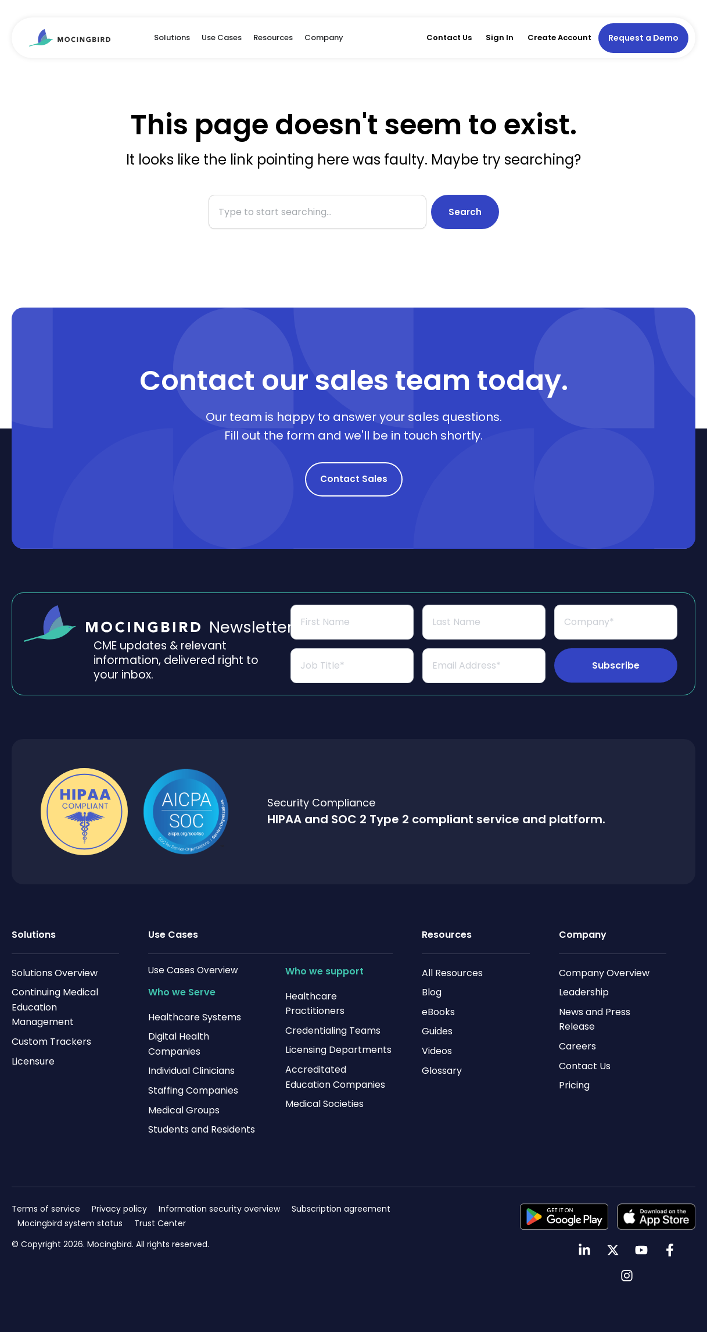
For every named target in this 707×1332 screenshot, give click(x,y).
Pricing (574, 1085)
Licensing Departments (338, 1050)
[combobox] (317, 212)
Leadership (584, 992)
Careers (577, 1046)
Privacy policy (119, 1209)
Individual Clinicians (191, 1071)
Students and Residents (201, 1129)
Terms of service (46, 1209)
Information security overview (219, 1209)
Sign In (500, 37)
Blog (432, 992)
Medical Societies (324, 1103)
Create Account (559, 37)
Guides (437, 1031)
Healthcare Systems (194, 1017)
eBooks (438, 1012)
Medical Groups (184, 1110)
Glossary (442, 1070)
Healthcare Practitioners (314, 1004)
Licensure (33, 1061)
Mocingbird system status (70, 1224)
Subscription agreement (341, 1209)
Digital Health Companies (178, 1044)
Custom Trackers (51, 1041)
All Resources (452, 973)
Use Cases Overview (194, 970)
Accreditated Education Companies (335, 1077)
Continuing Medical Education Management (55, 1007)
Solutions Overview (55, 973)
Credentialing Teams (333, 1030)
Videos (437, 1051)
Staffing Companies (193, 1090)
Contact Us (449, 37)
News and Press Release (594, 1019)
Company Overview (604, 973)
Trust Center (160, 1224)
